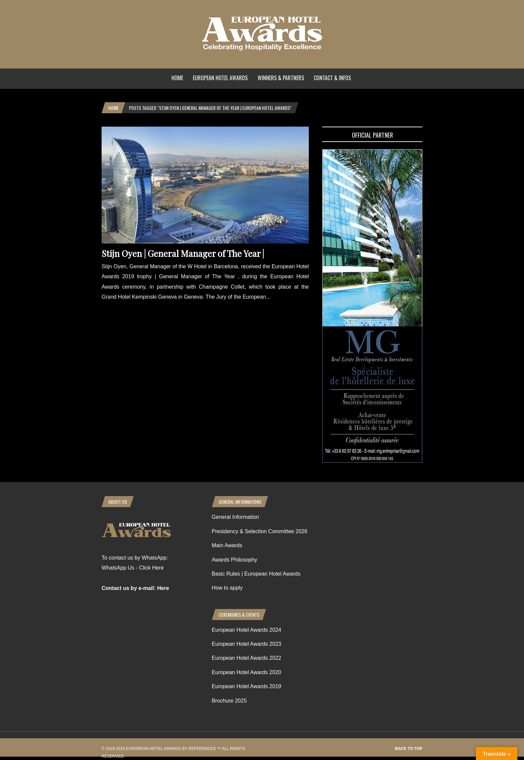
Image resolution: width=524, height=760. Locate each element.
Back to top (408, 748)
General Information (235, 517)
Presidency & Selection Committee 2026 (259, 531)
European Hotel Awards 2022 (246, 658)
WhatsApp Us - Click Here (133, 568)
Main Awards (227, 545)
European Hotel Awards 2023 (246, 644)
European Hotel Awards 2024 (246, 630)
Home (177, 78)
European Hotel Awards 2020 (246, 672)
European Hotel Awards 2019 (246, 686)
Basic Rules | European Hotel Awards (256, 574)
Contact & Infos (332, 78)
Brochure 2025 (229, 701)
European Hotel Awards (220, 78)
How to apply (227, 588)
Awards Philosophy (234, 560)
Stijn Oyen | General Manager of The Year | (183, 253)
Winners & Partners (281, 78)
